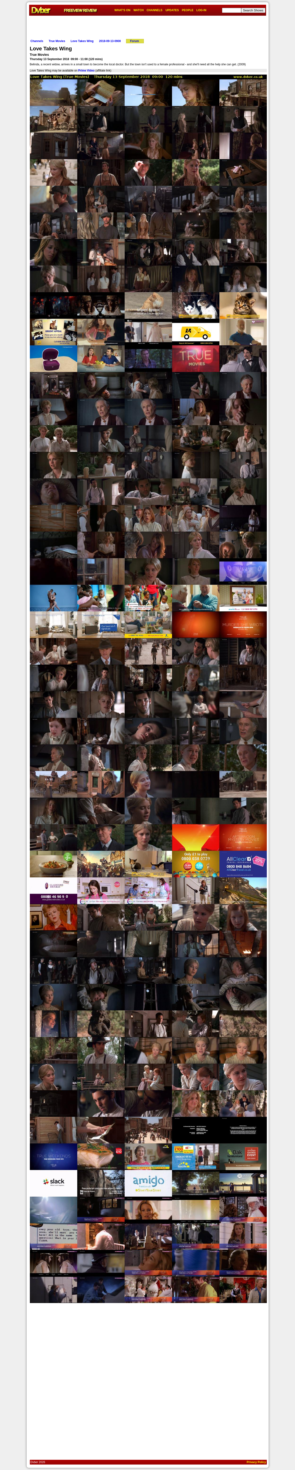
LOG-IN (201, 10)
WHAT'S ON (122, 10)
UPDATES (172, 10)
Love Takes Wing (82, 41)
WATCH (138, 10)
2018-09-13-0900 (110, 41)
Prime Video (86, 70)
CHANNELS (155, 10)
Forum (134, 41)
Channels (37, 41)
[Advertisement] (147, 26)
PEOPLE (188, 10)
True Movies (57, 41)
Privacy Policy (256, 1462)
